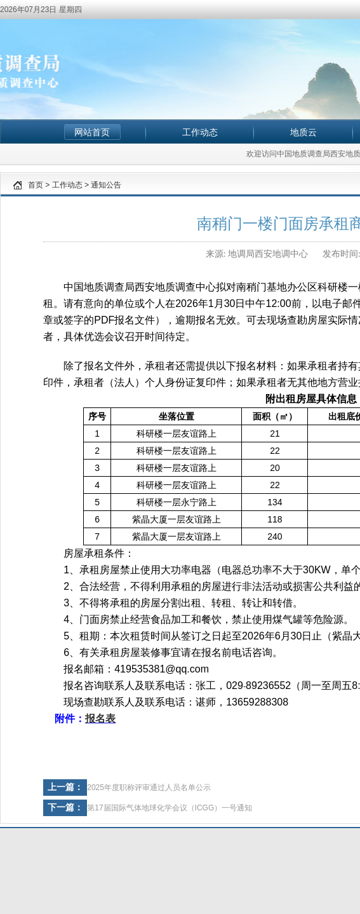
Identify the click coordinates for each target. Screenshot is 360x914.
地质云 (303, 132)
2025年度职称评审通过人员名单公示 (149, 787)
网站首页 (92, 132)
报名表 (100, 718)
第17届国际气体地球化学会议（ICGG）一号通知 (169, 807)
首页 (35, 185)
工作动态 (200, 132)
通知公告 (106, 185)
